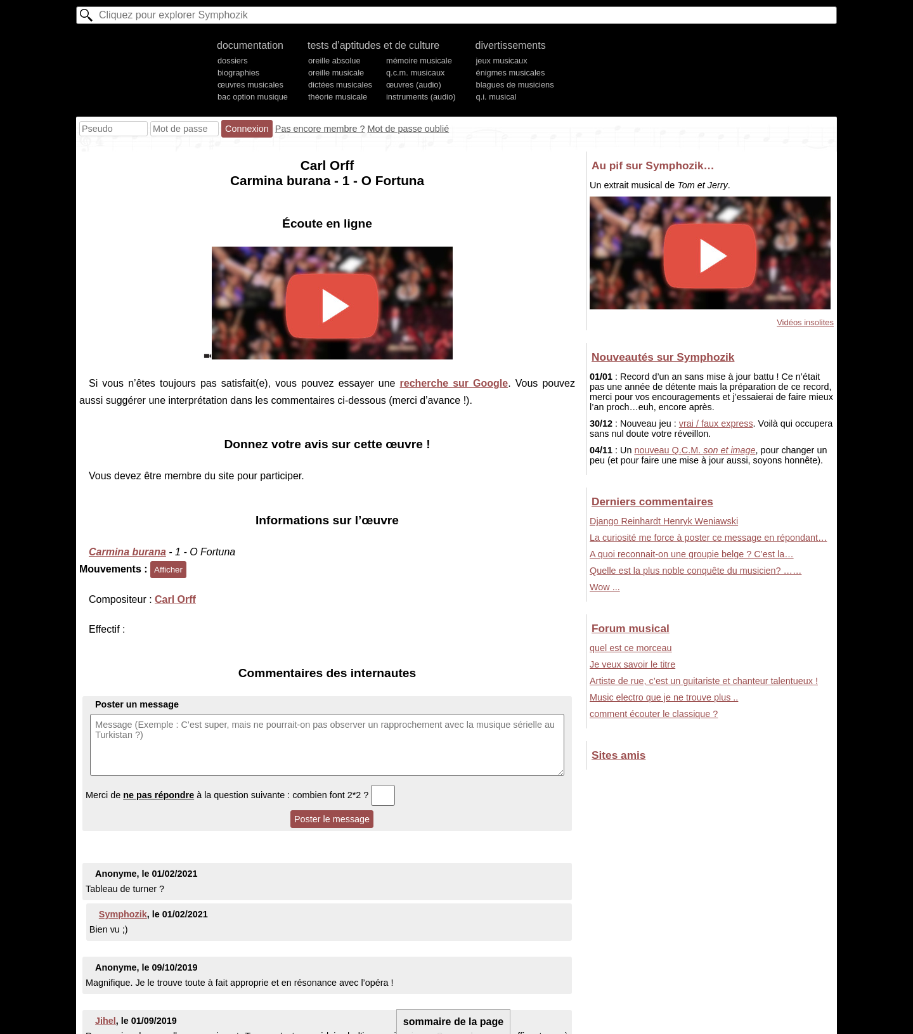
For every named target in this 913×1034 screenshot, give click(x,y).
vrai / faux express (716, 423)
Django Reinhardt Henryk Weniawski (664, 521)
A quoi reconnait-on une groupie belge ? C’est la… (692, 554)
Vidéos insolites (805, 322)
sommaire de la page (453, 1021)
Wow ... (605, 587)
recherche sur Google (454, 383)
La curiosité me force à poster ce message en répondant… (708, 538)
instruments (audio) (421, 96)
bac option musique (252, 96)
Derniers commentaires (652, 501)
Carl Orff (175, 599)
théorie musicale (337, 96)
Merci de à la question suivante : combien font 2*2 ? (240, 795)
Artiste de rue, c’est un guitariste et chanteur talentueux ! (704, 681)
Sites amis (618, 755)
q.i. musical (496, 96)
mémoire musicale (419, 60)
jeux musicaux (502, 60)
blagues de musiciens (515, 84)
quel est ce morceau (631, 648)
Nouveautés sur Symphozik (663, 357)
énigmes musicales (510, 72)
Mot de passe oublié (408, 129)
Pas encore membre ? (320, 129)
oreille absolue (334, 60)
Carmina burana (127, 551)
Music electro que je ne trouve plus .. (664, 697)
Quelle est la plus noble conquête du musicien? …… (695, 570)
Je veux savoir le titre (632, 664)
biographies (238, 72)
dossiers (232, 60)
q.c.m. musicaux (415, 72)
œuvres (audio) (413, 84)
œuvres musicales (250, 84)
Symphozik (123, 914)
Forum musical (631, 628)
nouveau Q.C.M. (694, 450)
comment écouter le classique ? (654, 714)
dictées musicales (340, 84)
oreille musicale (336, 72)
